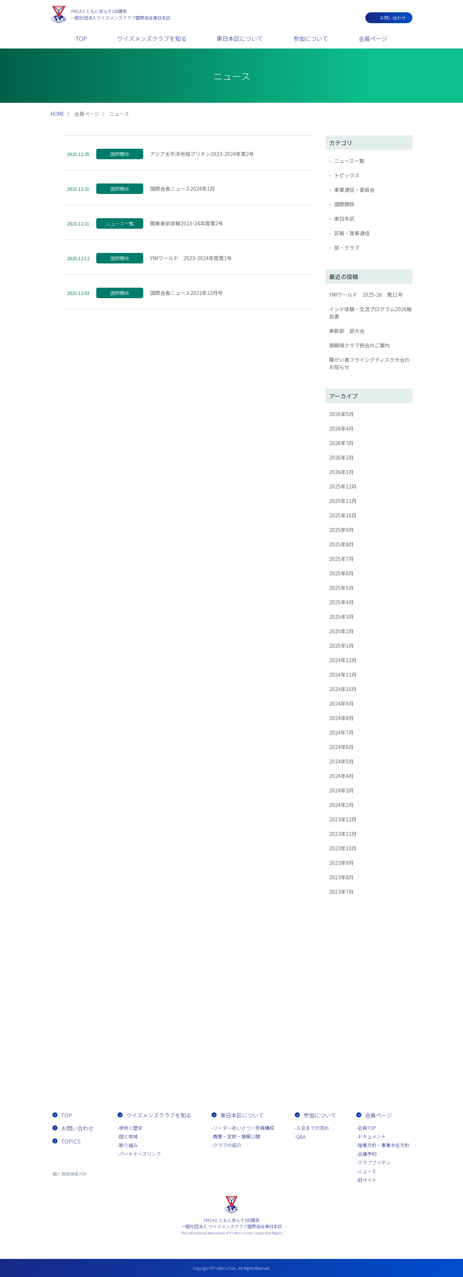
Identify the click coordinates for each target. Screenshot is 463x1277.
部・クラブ (347, 247)
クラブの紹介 (227, 1145)
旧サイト (367, 1179)
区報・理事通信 (352, 233)
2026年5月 (341, 414)
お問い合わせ (393, 17)
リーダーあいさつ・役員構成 (243, 1127)
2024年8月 (341, 718)
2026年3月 (341, 443)
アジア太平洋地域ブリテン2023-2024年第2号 (202, 153)
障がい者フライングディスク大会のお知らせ (369, 363)
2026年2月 (341, 457)
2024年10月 (343, 689)
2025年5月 (341, 587)
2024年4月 (341, 775)
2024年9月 (341, 703)
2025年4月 (341, 602)
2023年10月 (343, 848)
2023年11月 (343, 833)
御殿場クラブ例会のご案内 (359, 345)
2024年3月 (341, 790)
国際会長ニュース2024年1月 (182, 188)
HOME (57, 113)
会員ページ (372, 38)
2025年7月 (341, 558)
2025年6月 (341, 573)
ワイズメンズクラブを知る (152, 38)
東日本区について (240, 38)
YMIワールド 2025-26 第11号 (366, 294)
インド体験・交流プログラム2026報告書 (370, 312)
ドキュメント (372, 1136)
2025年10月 (343, 515)
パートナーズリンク (140, 1153)
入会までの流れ (273, 1074)
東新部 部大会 (347, 330)
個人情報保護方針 (69, 1174)
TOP (81, 38)
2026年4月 (341, 428)
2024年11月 (343, 674)
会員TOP (367, 1127)
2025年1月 (341, 645)
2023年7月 (341, 891)
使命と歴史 (131, 1127)
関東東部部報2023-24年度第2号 (186, 223)
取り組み (128, 1145)
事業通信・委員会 (354, 189)
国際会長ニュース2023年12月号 (186, 292)
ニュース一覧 (349, 160)
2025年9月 (341, 529)
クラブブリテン (374, 1162)
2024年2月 (341, 804)
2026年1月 (341, 471)
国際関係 (344, 204)
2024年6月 (341, 746)
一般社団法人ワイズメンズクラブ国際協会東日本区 (120, 14)
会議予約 (367, 1153)
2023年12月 (343, 819)
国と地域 (128, 1136)
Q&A (301, 1136)
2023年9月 (341, 862)
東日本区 (344, 218)
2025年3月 (341, 616)
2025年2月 (341, 631)
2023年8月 (341, 877)
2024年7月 (341, 732)
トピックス (347, 175)
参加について (310, 38)
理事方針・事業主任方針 (383, 1145)
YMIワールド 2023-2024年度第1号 (191, 258)
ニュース (367, 1171)
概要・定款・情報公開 (236, 1136)
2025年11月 (343, 500)
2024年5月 (341, 761)
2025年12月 (343, 486)
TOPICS (71, 1141)
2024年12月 (343, 660)
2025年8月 (341, 544)
